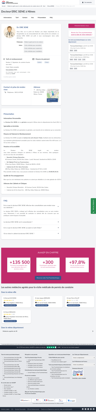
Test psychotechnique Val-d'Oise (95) (12, 358)
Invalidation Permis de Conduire (35, 367)
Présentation (42, 17)
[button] (53, 94)
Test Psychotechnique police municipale (60, 378)
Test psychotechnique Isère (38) (11, 365)
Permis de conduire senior (34, 384)
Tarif (17, 17)
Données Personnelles (20, 409)
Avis (32, 17)
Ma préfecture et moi (56, 360)
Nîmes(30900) (50, 6)
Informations (8, 17)
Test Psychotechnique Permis (33, 358)
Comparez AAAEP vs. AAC (10, 391)
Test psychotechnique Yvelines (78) (12, 370)
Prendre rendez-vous (81, 26)
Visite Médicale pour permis (56, 358)
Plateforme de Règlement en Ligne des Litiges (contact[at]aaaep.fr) (56, 409)
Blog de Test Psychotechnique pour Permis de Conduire (35, 393)
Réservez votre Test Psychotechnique (48, 278)
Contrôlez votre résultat (79, 379)
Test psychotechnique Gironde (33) (12, 372)
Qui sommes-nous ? (9, 387)
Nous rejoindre (7, 389)
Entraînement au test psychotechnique (36, 370)
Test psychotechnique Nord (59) (11, 360)
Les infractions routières (33, 389)
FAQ (51, 17)
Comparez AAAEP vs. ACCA (10, 393)
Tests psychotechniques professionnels (60, 365)
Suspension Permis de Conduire (35, 364)
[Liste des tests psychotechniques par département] (83, 358)
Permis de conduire (30, 376)
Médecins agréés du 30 (10, 332)
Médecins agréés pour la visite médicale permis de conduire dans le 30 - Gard (26, 6)
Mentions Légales (5, 409)
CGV (12, 409)
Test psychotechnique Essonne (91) (12, 369)
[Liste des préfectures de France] (83, 365)
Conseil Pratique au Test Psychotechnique (37, 373)
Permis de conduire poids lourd (35, 382)
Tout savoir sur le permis (33, 378)
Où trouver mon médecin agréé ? (59, 362)
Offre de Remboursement (33, 409)
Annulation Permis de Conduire (35, 366)
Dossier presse (7, 385)
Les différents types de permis (35, 380)
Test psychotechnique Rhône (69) (12, 367)
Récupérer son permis (31, 355)
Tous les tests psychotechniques (10, 355)
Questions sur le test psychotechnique (59, 355)
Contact (24, 17)
